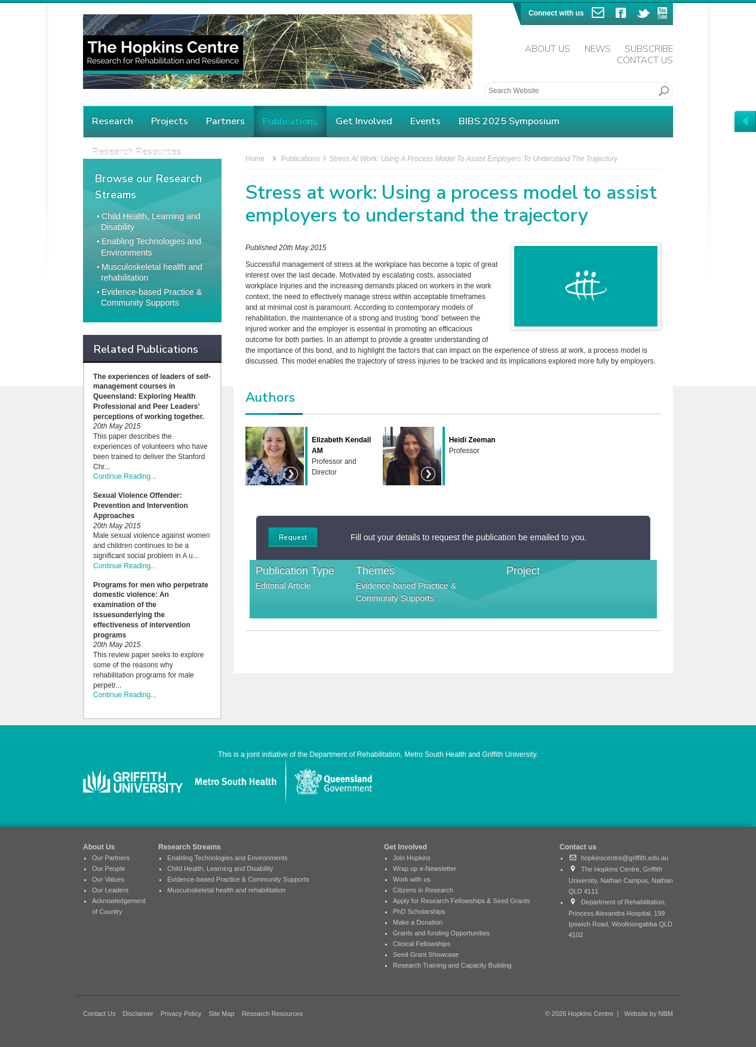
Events (425, 121)
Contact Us (645, 60)
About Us (547, 49)
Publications (290, 121)
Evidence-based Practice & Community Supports (406, 592)
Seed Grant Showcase (426, 954)
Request (293, 537)
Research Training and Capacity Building (452, 965)
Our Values (108, 879)
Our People (108, 868)
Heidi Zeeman (472, 440)
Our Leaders (110, 890)
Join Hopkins (412, 857)
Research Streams (189, 847)
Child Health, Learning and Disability (220, 868)
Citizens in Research (423, 890)
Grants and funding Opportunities (441, 933)
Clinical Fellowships (421, 943)
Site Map (221, 1013)
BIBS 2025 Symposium (509, 121)
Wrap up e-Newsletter (424, 868)
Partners (225, 121)
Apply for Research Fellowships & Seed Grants (461, 900)
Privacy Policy (181, 1013)
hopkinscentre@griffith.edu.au (618, 857)
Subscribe (649, 49)
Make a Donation (417, 922)
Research (112, 121)
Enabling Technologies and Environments (227, 857)
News (598, 49)
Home (255, 159)
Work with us (412, 879)
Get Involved (364, 121)
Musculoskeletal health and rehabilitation (226, 890)
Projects (169, 121)
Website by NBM (648, 1013)
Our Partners (111, 857)
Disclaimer (137, 1013)
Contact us (578, 847)
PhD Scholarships (419, 911)
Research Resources (272, 1013)
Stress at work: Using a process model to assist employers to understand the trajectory (473, 159)
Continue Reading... (124, 476)
